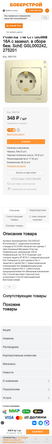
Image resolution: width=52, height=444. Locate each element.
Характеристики (37, 210)
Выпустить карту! (16, 134)
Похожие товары (14, 226)
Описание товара (20, 233)
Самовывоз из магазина (24, 189)
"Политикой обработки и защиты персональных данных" (15, 439)
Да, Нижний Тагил (13, 26)
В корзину (26, 141)
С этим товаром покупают (37, 218)
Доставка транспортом (23, 184)
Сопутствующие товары (14, 218)
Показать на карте (16, 166)
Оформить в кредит (17, 123)
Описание (14, 210)
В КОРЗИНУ (37, 432)
